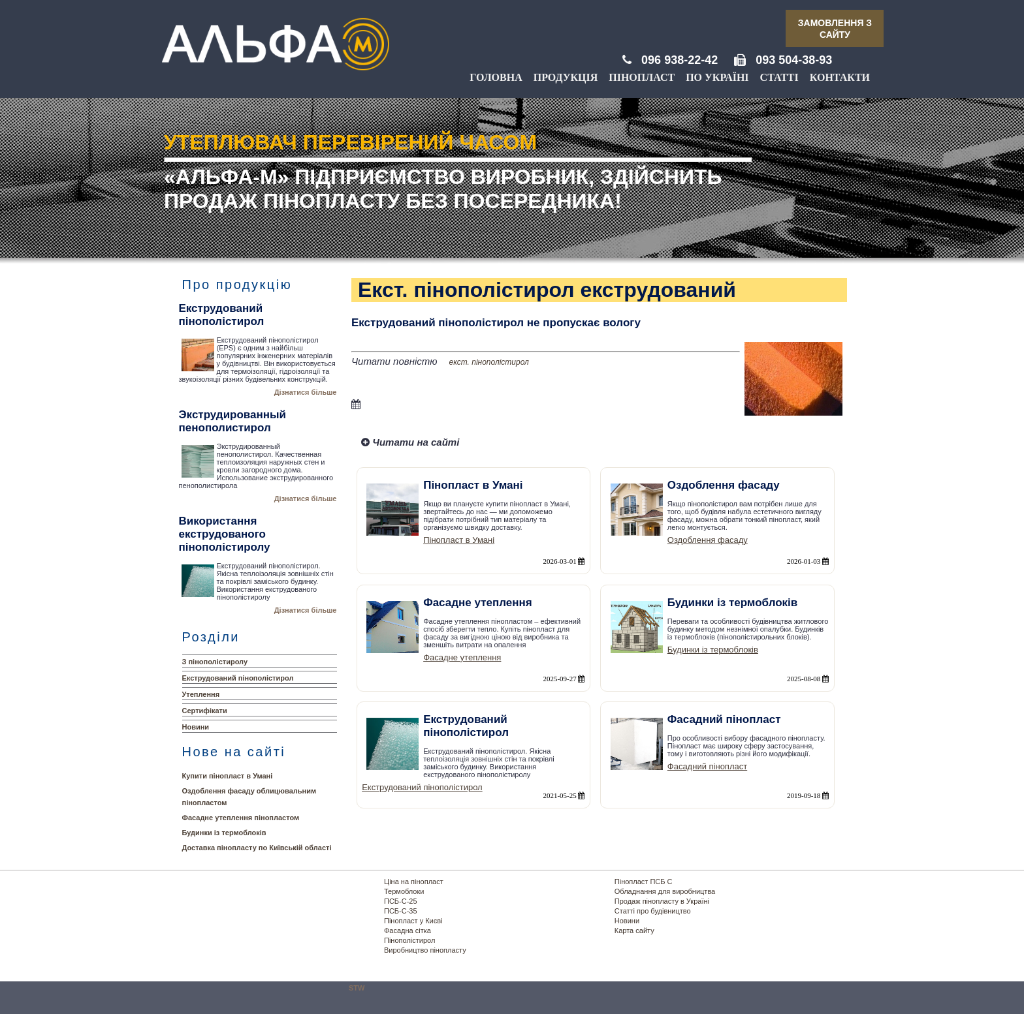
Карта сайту (634, 930)
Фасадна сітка (407, 930)
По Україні (717, 77)
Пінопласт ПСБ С (644, 881)
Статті (779, 77)
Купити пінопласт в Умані (227, 776)
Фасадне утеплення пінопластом (241, 818)
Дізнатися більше (305, 392)
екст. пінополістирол (489, 362)
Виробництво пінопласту (425, 950)
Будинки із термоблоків (224, 833)
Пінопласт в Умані (458, 540)
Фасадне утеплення (462, 657)
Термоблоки (404, 891)
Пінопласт (642, 77)
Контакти (840, 77)
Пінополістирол (409, 940)
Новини (196, 727)
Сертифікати (204, 710)
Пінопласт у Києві (413, 921)
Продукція (566, 77)
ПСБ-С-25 (400, 901)
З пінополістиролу (215, 662)
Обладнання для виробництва (665, 891)
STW (356, 988)
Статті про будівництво (653, 911)
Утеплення (201, 694)
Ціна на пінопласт (413, 881)
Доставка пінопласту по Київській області (257, 848)
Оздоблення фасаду (707, 540)
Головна (496, 77)
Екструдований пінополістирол (238, 678)
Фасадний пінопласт (707, 766)
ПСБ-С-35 (400, 911)
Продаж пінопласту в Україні (662, 901)
